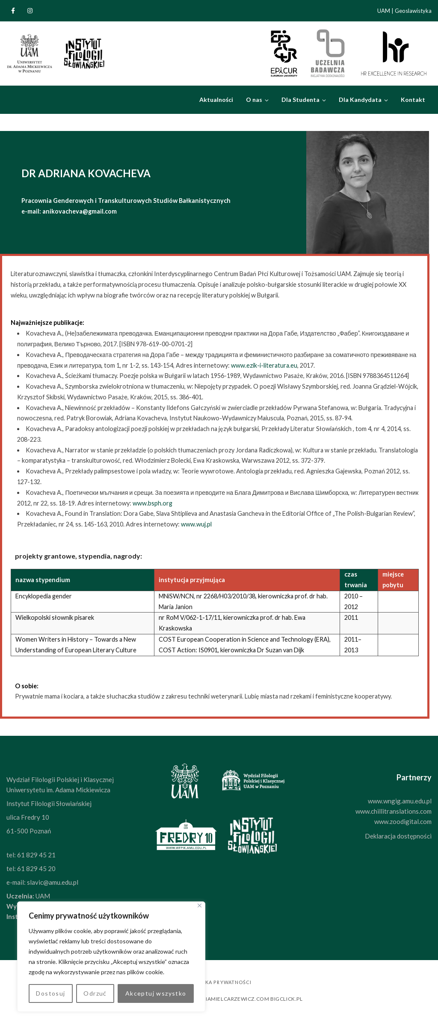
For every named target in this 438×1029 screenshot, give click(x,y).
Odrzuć (95, 993)
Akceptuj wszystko (155, 993)
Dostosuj (50, 993)
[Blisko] (199, 905)
